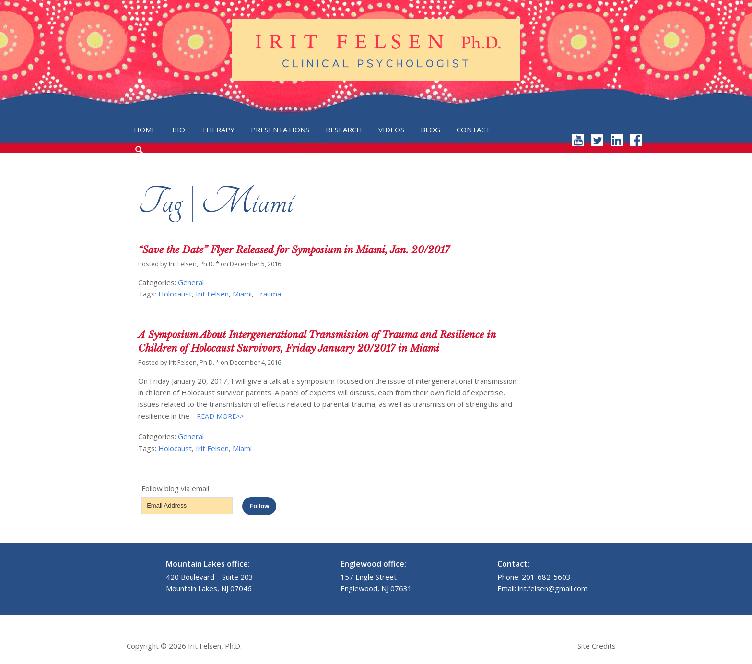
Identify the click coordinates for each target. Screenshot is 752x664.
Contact (473, 129)
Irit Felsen (212, 293)
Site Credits (596, 646)
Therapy (218, 129)
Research (344, 129)
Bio (178, 129)
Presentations (280, 129)
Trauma (268, 293)
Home (145, 129)
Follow (259, 506)
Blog (430, 129)
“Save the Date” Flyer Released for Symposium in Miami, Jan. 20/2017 (293, 250)
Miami (242, 293)
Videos (391, 129)
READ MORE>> (219, 416)
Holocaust (175, 293)
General (191, 282)
